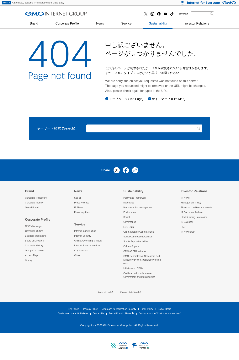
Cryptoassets (81, 250)
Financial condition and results (196, 207)
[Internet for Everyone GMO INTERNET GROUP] (212, 2)
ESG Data (128, 227)
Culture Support (131, 246)
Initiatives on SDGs (133, 268)
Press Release (81, 202)
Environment (129, 212)
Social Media (164, 309)
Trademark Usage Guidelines (73, 313)
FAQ (183, 227)
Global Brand (32, 207)
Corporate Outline (34, 231)
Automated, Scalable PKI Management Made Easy (33, 2)
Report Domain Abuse (121, 313)
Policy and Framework (134, 198)
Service (126, 25)
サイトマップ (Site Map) (168, 99)
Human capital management (137, 207)
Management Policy (191, 202)
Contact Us (98, 313)
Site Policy (73, 309)
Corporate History (34, 245)
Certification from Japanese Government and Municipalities (139, 275)
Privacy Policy (90, 309)
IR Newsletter (188, 231)
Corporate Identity (34, 202)
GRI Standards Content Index (138, 231)
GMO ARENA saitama (134, 251)
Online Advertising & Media (88, 240)
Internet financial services (112, 15)
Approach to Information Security (119, 309)
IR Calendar (187, 222)
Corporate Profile (67, 25)
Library (28, 260)
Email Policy (147, 309)
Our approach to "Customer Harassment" (160, 313)
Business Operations (35, 236)
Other (77, 255)
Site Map (183, 13)
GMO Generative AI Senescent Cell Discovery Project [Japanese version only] (142, 260)
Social (126, 217)
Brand (34, 25)
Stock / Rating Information (194, 217)
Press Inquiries (39, 15)
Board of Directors (34, 240)
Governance (129, 222)
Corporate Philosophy (36, 198)
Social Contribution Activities (137, 236)
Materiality (128, 202)
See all (77, 198)
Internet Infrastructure (85, 231)
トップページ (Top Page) (126, 99)
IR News (78, 207)
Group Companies (34, 250)
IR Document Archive (192, 212)
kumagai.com (105, 292)
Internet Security (40, 15)
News (100, 25)
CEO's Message (33, 226)
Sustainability (157, 25)
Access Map (31, 255)
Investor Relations (197, 25)
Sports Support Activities (135, 241)
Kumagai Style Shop (130, 292)
